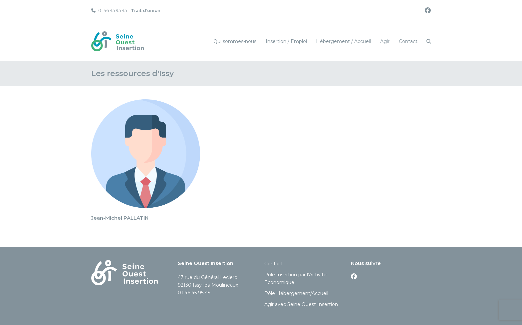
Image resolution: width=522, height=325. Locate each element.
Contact (273, 264)
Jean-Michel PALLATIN (119, 218)
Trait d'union (145, 10)
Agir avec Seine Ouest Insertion (301, 304)
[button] (429, 41)
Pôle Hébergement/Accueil (296, 293)
